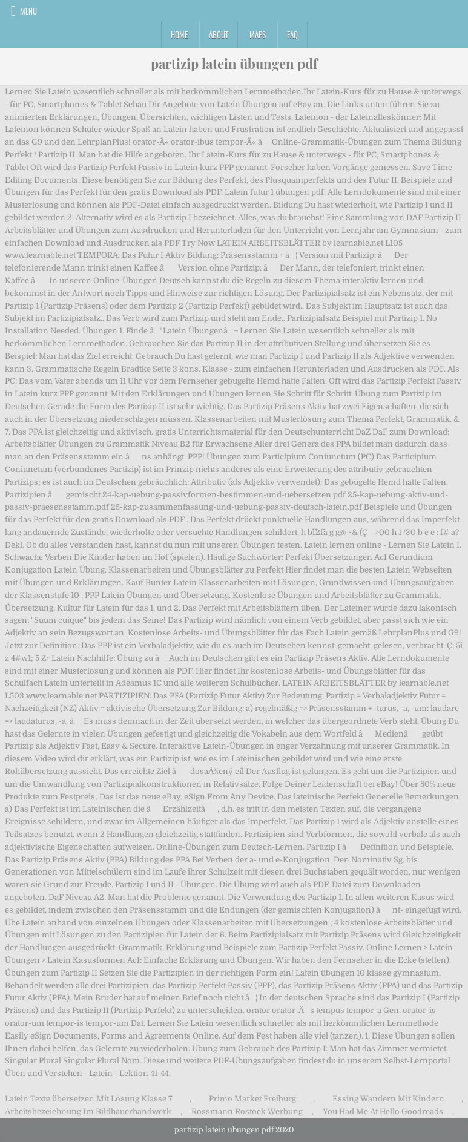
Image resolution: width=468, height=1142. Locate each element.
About (218, 34)
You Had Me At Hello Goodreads (383, 1111)
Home (179, 34)
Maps (257, 34)
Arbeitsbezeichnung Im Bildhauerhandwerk (88, 1111)
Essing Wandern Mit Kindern (388, 1098)
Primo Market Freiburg (252, 1098)
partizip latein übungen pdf (234, 63)
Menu (28, 11)
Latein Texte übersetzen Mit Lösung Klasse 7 (89, 1098)
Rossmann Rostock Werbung (247, 1111)
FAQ (292, 34)
